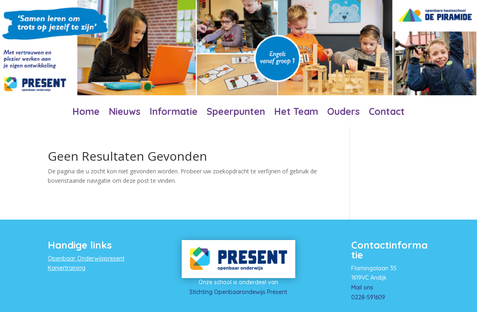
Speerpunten (236, 113)
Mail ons (362, 287)
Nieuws (124, 113)
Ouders (343, 113)
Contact (387, 113)
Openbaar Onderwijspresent (86, 258)
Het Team (296, 113)
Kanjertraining (66, 268)
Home (86, 113)
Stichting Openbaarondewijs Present (238, 292)
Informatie (173, 113)
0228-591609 (368, 297)
